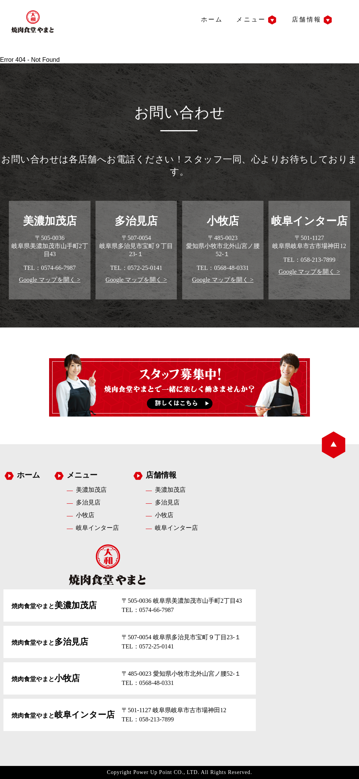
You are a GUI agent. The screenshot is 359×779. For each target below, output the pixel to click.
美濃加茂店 (91, 489)
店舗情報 (306, 19)
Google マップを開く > (49, 279)
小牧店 (85, 515)
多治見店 (88, 502)
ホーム (212, 19)
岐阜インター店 (97, 527)
